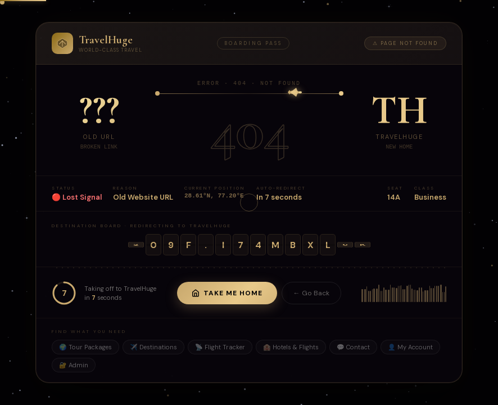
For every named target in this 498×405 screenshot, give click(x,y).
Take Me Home (227, 294)
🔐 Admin (73, 366)
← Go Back (311, 294)
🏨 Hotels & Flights (291, 348)
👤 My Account (410, 348)
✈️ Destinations (153, 348)
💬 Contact (353, 348)
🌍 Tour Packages (85, 348)
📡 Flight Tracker (220, 348)
